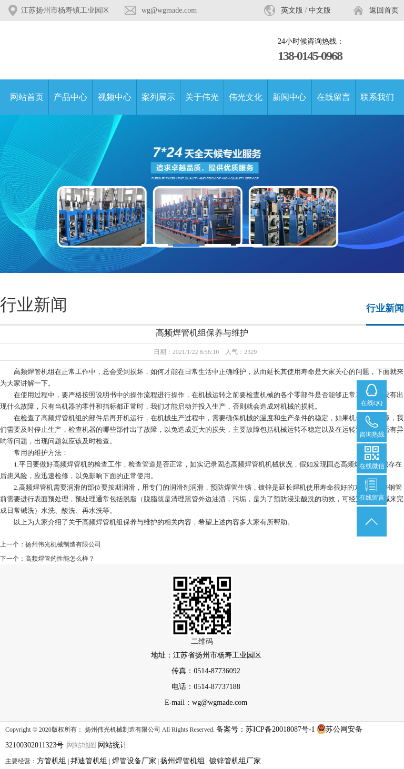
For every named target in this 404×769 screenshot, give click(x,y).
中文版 (320, 10)
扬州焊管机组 (182, 761)
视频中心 (115, 97)
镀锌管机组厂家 (235, 761)
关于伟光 (202, 97)
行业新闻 (385, 308)
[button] (155, 245)
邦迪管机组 (88, 761)
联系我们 (377, 97)
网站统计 (112, 745)
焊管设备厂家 (134, 761)
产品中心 (70, 97)
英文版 (292, 10)
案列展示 (158, 97)
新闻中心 (289, 97)
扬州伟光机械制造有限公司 (63, 544)
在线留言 (333, 97)
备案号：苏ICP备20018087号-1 (265, 729)
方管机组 (51, 761)
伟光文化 (245, 97)
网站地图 (81, 745)
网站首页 (27, 97)
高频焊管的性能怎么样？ (60, 558)
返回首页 (384, 10)
